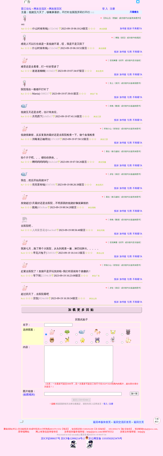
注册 (112, 8)
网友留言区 (55, 8)
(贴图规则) (29, 401)
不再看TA (137, 28)
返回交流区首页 (122, 429)
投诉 (129, 28)
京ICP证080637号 (50, 445)
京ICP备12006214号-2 (73, 445)
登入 (105, 411)
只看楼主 (134, 12)
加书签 (123, 28)
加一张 (134, 401)
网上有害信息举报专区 (48, 439)
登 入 (105, 8)
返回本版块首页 (102, 429)
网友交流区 (40, 8)
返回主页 (139, 429)
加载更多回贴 (81, 309)
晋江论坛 (26, 8)
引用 (129, 52)
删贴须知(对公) (11, 436)
